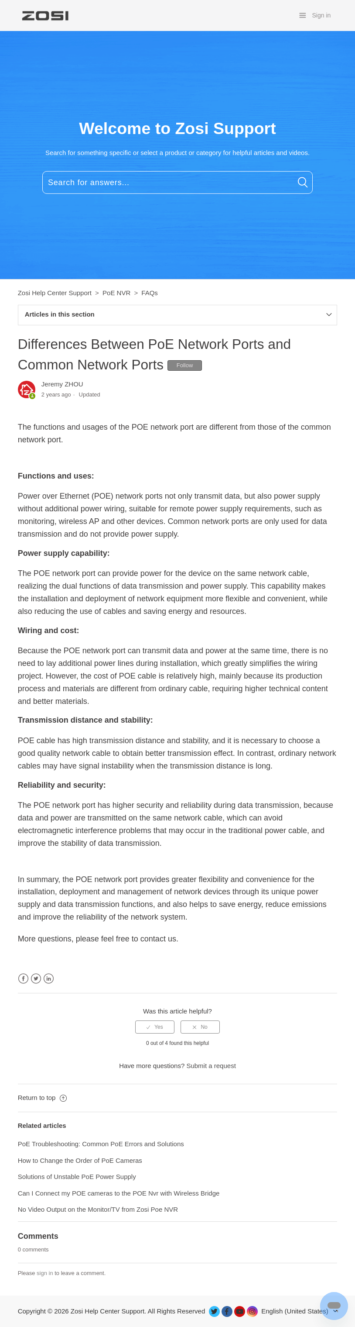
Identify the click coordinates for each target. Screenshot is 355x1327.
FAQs (149, 292)
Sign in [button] (321, 15)
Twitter (36, 978)
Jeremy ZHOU (62, 384)
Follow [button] (185, 365)
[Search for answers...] (177, 182)
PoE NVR (116, 292)
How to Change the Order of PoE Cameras (80, 1160)
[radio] (154, 1027)
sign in (45, 1273)
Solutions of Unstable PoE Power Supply (77, 1176)
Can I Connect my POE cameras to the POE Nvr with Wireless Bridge (119, 1193)
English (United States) (295, 1311)
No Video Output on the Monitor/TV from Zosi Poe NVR (98, 1209)
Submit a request (211, 1065)
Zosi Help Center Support (55, 292)
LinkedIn (48, 978)
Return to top (42, 1097)
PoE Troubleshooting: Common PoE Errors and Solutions (101, 1144)
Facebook (23, 978)
